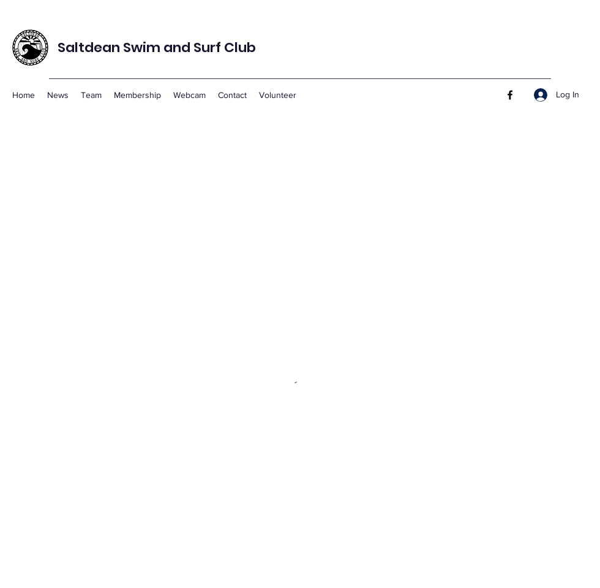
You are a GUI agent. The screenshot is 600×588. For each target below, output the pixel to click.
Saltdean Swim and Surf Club (157, 47)
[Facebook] (510, 95)
